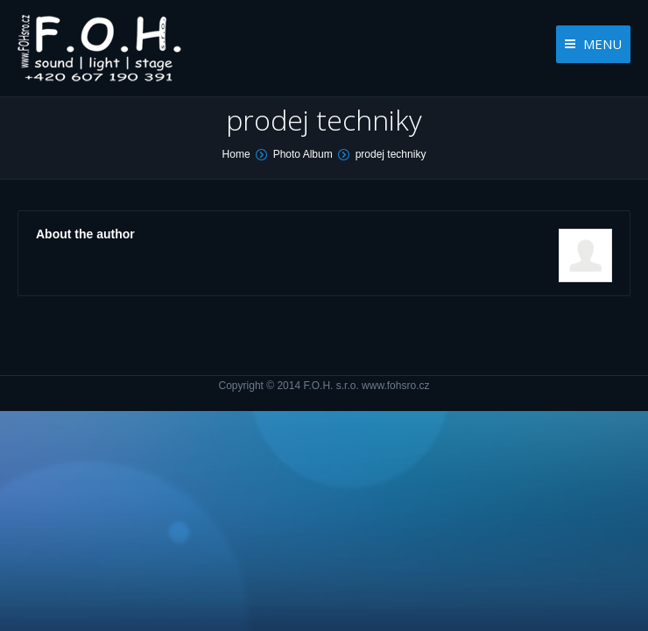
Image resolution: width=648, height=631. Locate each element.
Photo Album (303, 154)
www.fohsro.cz (395, 385)
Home (236, 154)
